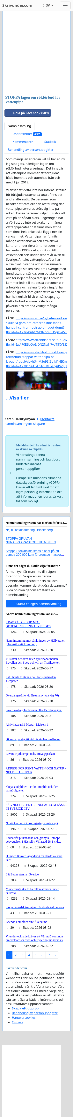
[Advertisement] (36, 53)
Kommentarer (20, 142)
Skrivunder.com (17, 5)
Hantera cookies (23, 1017)
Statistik (48, 142)
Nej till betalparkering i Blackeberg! (30, 530)
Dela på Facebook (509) (27, 112)
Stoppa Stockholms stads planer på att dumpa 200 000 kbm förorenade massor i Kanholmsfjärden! (34, 554)
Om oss (17, 1022)
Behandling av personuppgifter (31, 150)
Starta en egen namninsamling (37, 604)
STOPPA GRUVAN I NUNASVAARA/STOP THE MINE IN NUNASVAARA (31, 542)
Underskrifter (25, 134)
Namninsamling (19, 126)
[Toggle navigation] (65, 5)
